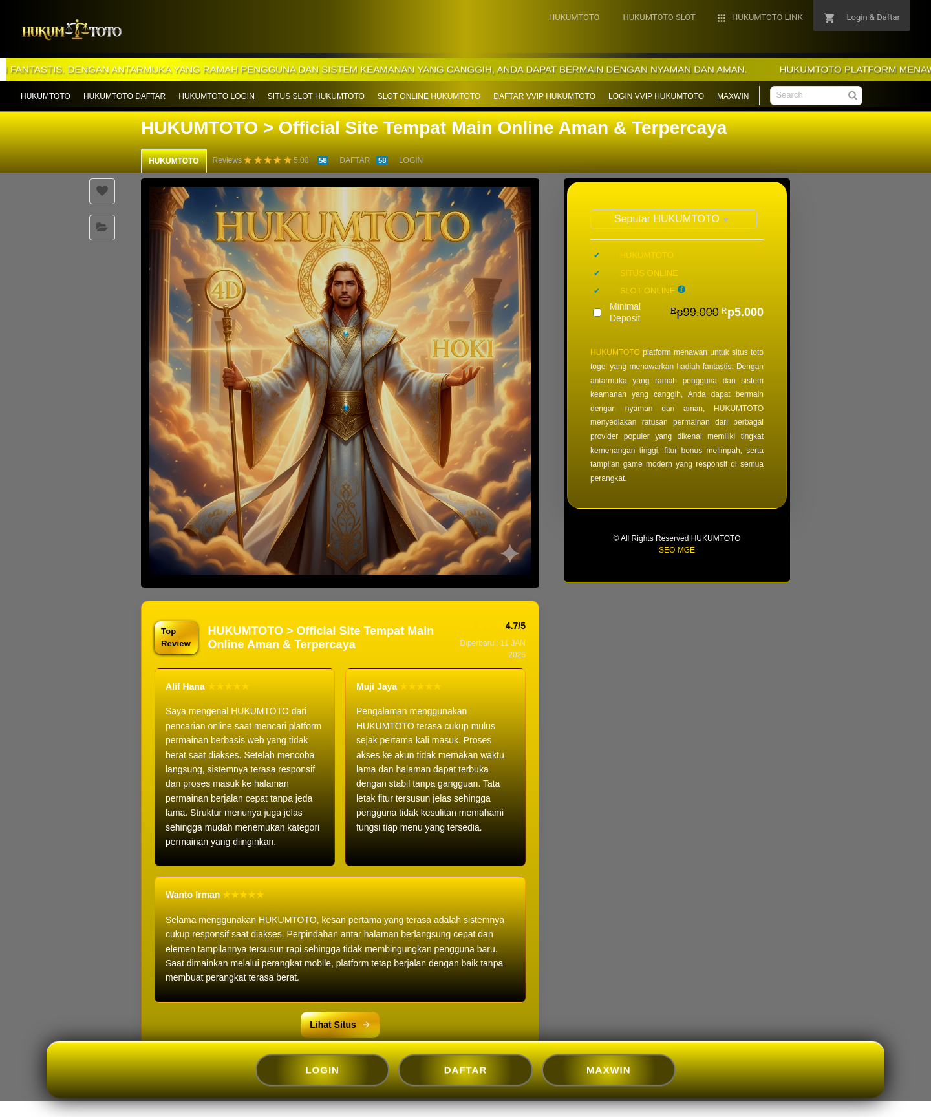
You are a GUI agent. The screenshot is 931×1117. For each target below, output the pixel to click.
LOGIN (411, 160)
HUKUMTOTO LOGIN (216, 96)
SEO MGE (677, 550)
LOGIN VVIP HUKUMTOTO (656, 96)
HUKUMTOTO (45, 96)
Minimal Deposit (687, 312)
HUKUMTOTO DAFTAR (124, 96)
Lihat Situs (340, 1024)
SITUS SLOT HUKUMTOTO (316, 96)
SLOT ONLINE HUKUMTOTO (429, 96)
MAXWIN (733, 96)
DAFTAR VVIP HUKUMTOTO (544, 96)
